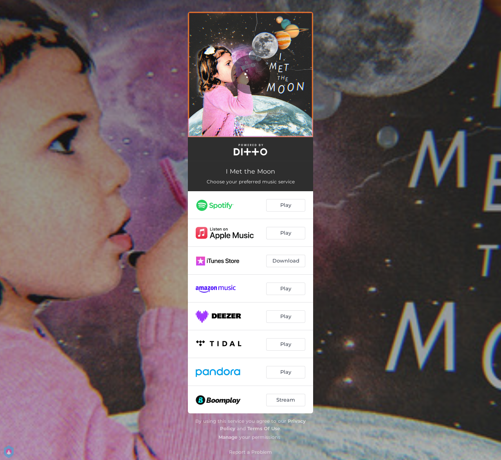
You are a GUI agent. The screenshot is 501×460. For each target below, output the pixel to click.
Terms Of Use (263, 428)
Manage (228, 437)
